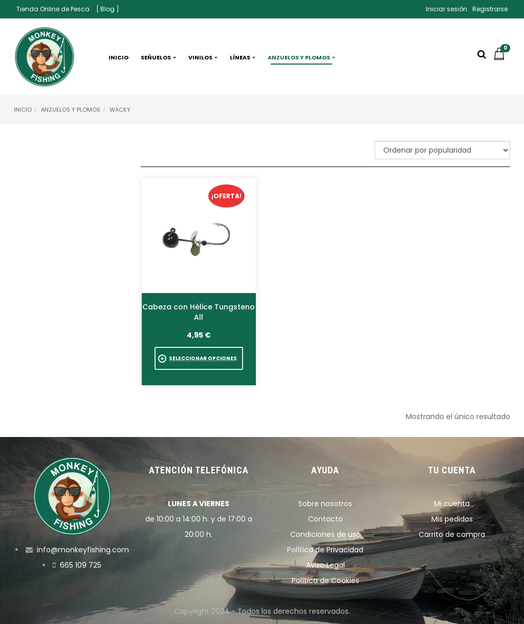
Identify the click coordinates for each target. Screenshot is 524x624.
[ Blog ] (107, 9)
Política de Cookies (325, 580)
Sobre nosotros (325, 503)
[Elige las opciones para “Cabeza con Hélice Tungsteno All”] (199, 358)
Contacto (325, 519)
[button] (501, 57)
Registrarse (490, 9)
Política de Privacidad (325, 550)
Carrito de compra (452, 534)
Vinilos (202, 57)
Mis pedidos (452, 519)
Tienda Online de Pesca (53, 9)
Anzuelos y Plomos (70, 110)
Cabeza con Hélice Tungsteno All (198, 312)
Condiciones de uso (325, 534)
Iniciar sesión (446, 9)
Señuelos (158, 57)
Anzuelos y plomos (301, 57)
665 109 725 (80, 565)
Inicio (118, 57)
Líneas (242, 57)
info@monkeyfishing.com (83, 550)
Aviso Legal (325, 565)
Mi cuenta (452, 503)
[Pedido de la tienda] (442, 150)
